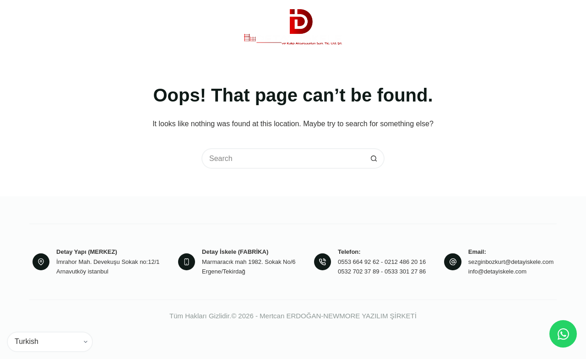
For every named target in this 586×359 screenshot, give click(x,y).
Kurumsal (132, 26)
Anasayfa (77, 26)
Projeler (385, 26)
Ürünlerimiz (195, 26)
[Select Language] (50, 342)
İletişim (487, 26)
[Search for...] (282, 158)
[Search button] (374, 158)
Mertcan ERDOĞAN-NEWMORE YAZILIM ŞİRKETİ (338, 316)
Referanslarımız (438, 26)
